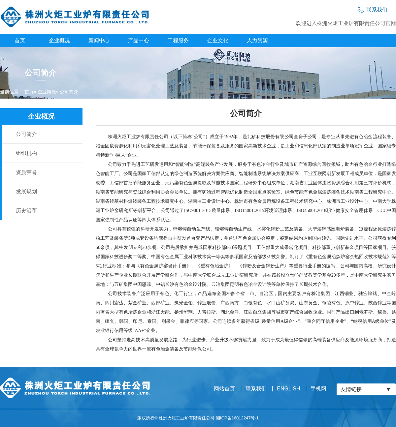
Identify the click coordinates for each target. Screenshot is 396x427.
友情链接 (351, 389)
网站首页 (224, 388)
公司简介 (26, 134)
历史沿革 (26, 210)
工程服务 (178, 40)
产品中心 (138, 40)
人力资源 (257, 40)
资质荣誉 (26, 172)
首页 (20, 40)
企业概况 (59, 40)
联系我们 (256, 388)
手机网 (318, 388)
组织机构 (26, 153)
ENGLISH (288, 388)
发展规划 (26, 191)
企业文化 (217, 40)
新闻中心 (99, 40)
